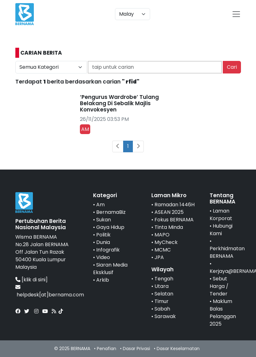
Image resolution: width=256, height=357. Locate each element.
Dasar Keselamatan (178, 348)
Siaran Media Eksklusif (110, 268)
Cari (232, 67)
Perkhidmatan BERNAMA (227, 252)
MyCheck (166, 242)
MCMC (162, 249)
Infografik (108, 249)
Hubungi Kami (221, 229)
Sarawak (165, 316)
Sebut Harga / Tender (219, 286)
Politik (103, 234)
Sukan (103, 219)
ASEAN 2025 (169, 212)
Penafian (106, 348)
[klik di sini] (35, 279)
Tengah (163, 278)
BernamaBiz (111, 212)
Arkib (102, 280)
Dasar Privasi (136, 348)
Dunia (103, 242)
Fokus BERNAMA (174, 219)
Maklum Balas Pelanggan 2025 (223, 312)
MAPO (162, 234)
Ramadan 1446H (174, 204)
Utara (161, 286)
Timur (161, 301)
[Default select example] (132, 14)
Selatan (163, 293)
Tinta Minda (168, 227)
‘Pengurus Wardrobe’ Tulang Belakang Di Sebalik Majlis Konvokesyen (119, 103)
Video (103, 257)
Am (100, 204)
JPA (159, 257)
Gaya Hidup (110, 227)
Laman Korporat (221, 214)
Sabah (162, 308)
